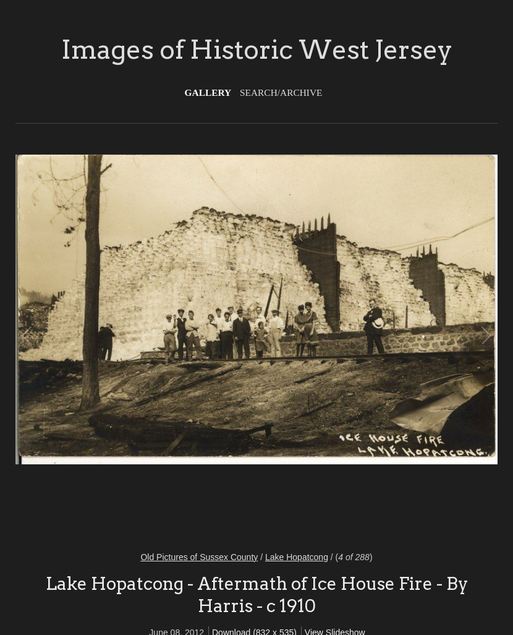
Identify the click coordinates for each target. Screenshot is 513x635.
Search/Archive (281, 92)
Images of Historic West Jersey (256, 49)
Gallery (208, 92)
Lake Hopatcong (296, 557)
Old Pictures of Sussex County (199, 557)
